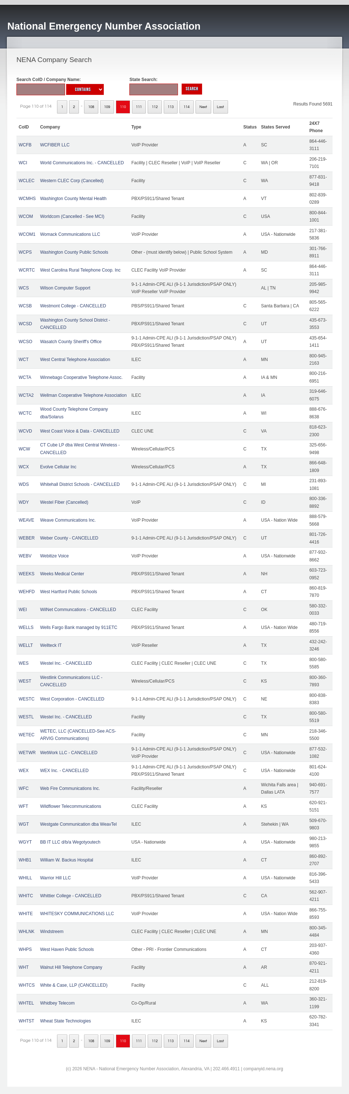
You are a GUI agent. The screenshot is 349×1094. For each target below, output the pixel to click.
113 (171, 107)
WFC (24, 788)
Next (203, 107)
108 (91, 107)
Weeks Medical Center (62, 573)
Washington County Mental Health (73, 198)
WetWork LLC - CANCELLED (69, 752)
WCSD (25, 323)
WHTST (26, 1021)
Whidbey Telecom (57, 1003)
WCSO (25, 341)
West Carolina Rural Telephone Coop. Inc (80, 270)
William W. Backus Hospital (66, 860)
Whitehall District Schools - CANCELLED (80, 484)
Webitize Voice (54, 555)
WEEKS (26, 573)
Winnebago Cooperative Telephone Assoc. (81, 377)
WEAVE (26, 520)
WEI (23, 609)
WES (24, 663)
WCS (24, 288)
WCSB (25, 305)
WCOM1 (27, 234)
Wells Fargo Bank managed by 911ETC (78, 627)
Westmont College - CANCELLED (73, 305)
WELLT (26, 645)
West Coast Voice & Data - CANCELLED (80, 431)
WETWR (27, 752)
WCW (24, 449)
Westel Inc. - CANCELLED (66, 663)
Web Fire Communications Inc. (70, 788)
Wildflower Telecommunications (70, 806)
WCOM (26, 216)
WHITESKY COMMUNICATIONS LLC (77, 913)
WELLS (26, 627)
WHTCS (27, 985)
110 (123, 107)
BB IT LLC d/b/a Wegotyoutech (70, 842)
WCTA (25, 377)
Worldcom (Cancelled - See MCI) (72, 216)
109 (107, 107)
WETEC (26, 734)
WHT (24, 967)
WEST (25, 681)
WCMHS (27, 198)
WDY (24, 502)
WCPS (25, 252)
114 (186, 107)
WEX (24, 770)
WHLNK (26, 931)
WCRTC (27, 270)
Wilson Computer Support (65, 288)
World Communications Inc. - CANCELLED (82, 162)
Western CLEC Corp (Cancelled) (72, 180)
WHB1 (25, 860)
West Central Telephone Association (75, 359)
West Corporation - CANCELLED (72, 699)
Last (220, 107)
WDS (24, 484)
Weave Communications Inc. (68, 520)
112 (155, 107)
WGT (24, 824)
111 (139, 107)
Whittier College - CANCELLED (70, 895)
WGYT (25, 842)
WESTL (26, 716)
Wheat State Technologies (65, 1021)
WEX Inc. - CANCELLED (64, 770)
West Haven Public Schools (67, 949)
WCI (23, 162)
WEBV (25, 555)
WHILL (25, 877)
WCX (24, 466)
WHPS (25, 949)
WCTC (25, 413)
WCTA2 (26, 395)
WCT (24, 359)
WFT (23, 806)
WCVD (25, 431)
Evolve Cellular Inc (58, 466)
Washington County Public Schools (74, 252)
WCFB (25, 144)
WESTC (26, 699)
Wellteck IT (51, 645)
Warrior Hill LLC (55, 877)
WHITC (26, 895)
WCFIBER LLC (55, 144)
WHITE (26, 913)
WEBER (27, 538)
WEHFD (27, 591)
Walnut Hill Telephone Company (71, 967)
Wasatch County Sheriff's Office (71, 341)
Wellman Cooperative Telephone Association (83, 395)
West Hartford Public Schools (68, 591)
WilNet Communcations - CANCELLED (78, 609)
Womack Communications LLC (70, 234)
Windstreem (52, 931)
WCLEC (26, 180)
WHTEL (26, 1003)
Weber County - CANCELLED (69, 538)
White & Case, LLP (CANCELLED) (74, 985)
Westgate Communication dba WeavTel (78, 824)
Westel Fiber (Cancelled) (64, 502)
